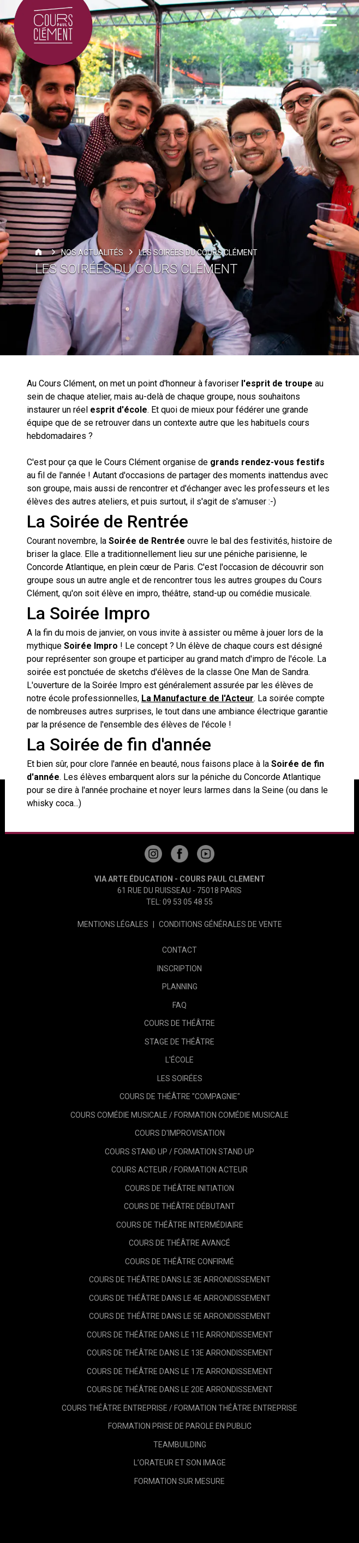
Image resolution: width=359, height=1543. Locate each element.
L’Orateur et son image (180, 1462)
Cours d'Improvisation (180, 1133)
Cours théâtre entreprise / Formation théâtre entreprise (179, 1408)
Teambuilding (179, 1444)
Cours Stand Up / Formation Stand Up (179, 1151)
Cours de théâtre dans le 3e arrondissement (180, 1279)
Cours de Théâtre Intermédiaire (179, 1225)
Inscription (179, 968)
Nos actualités (92, 252)
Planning (180, 986)
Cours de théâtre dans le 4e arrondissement (180, 1298)
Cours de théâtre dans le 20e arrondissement (180, 1389)
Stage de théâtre (179, 1041)
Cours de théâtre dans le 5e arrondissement (180, 1316)
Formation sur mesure (179, 1481)
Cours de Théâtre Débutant (179, 1206)
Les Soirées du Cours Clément (198, 252)
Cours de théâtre (179, 1023)
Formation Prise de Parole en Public (180, 1426)
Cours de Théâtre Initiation (179, 1188)
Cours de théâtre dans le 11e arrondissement (180, 1334)
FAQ (179, 1005)
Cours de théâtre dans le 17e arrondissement (180, 1371)
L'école (179, 1059)
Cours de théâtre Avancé (179, 1243)
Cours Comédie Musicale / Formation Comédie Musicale (179, 1115)
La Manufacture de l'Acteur (197, 698)
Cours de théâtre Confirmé (179, 1261)
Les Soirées (179, 1078)
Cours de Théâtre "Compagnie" (179, 1096)
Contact (179, 950)
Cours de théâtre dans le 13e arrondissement (180, 1352)
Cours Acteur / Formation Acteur (179, 1169)
